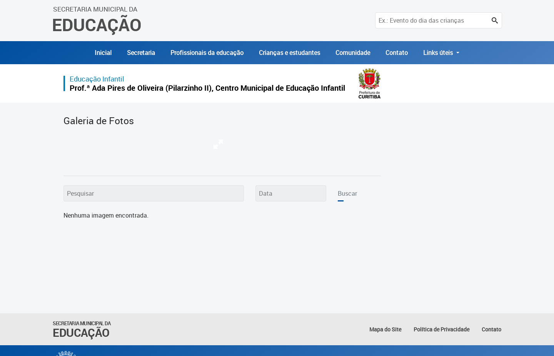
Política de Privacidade (441, 329)
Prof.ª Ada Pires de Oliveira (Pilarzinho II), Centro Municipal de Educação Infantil (207, 88)
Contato (396, 52)
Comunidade (352, 52)
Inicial (103, 52)
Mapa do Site (385, 329)
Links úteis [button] (438, 52)
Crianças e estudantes (289, 52)
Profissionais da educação (207, 52)
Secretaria (141, 52)
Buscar (347, 193)
